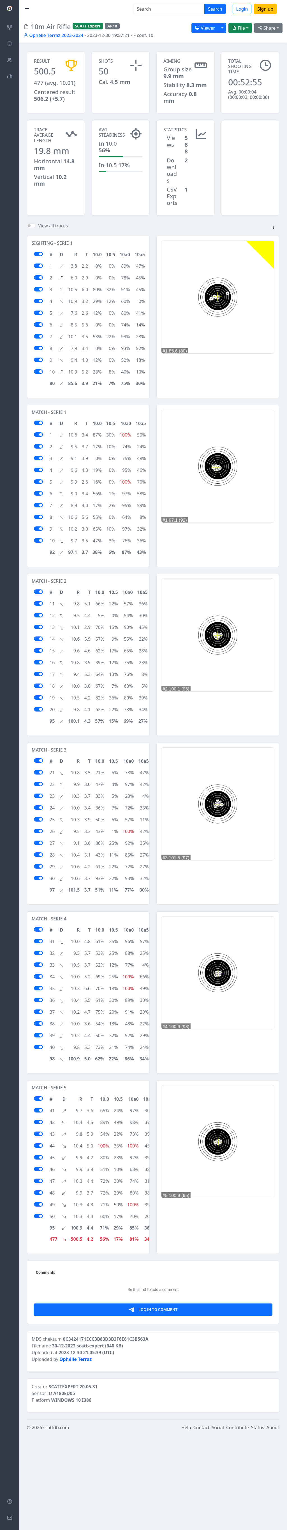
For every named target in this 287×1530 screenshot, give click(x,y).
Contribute (237, 1522)
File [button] (238, 28)
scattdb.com (56, 1522)
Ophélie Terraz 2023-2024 (53, 35)
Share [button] (267, 28)
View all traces (53, 226)
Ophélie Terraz (75, 1454)
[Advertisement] (250, 148)
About (273, 1522)
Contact (201, 1522)
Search (215, 9)
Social (218, 1522)
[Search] (169, 9)
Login (242, 9)
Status (257, 1522)
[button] (273, 227)
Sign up (265, 9)
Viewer (205, 28)
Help (186, 1522)
